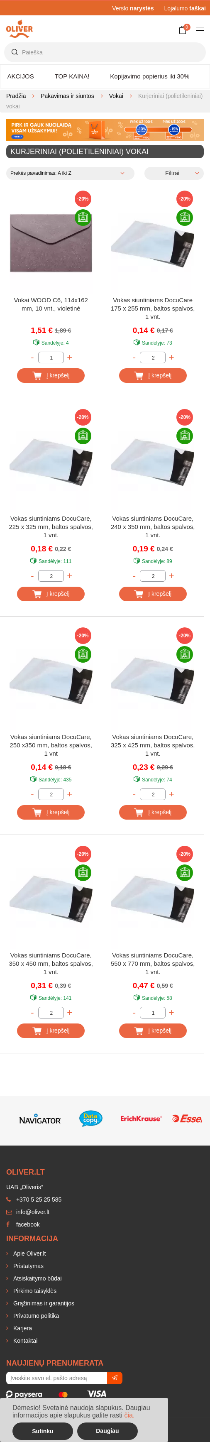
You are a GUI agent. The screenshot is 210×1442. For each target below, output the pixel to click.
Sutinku (42, 1431)
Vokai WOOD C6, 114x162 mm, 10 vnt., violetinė (51, 304)
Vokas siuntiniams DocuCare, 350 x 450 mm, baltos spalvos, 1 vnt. (51, 963)
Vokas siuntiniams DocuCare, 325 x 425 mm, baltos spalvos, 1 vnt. (153, 745)
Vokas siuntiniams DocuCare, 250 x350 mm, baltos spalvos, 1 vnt (51, 745)
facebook (23, 1224)
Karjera (22, 1328)
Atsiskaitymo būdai (37, 1278)
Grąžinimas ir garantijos (43, 1303)
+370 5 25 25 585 (33, 1199)
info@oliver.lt (27, 1212)
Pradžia (16, 96)
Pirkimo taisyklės (34, 1291)
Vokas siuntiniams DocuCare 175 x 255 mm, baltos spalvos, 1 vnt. (153, 308)
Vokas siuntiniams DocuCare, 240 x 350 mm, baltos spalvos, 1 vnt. (153, 527)
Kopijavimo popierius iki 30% (149, 76)
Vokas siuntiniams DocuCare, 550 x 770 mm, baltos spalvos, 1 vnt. (153, 963)
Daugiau (107, 1430)
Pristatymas (28, 1266)
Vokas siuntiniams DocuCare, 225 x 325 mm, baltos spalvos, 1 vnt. (51, 527)
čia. (129, 1415)
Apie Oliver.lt (29, 1253)
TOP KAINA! (72, 76)
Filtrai (172, 173)
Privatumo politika (35, 1315)
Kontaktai (24, 1340)
